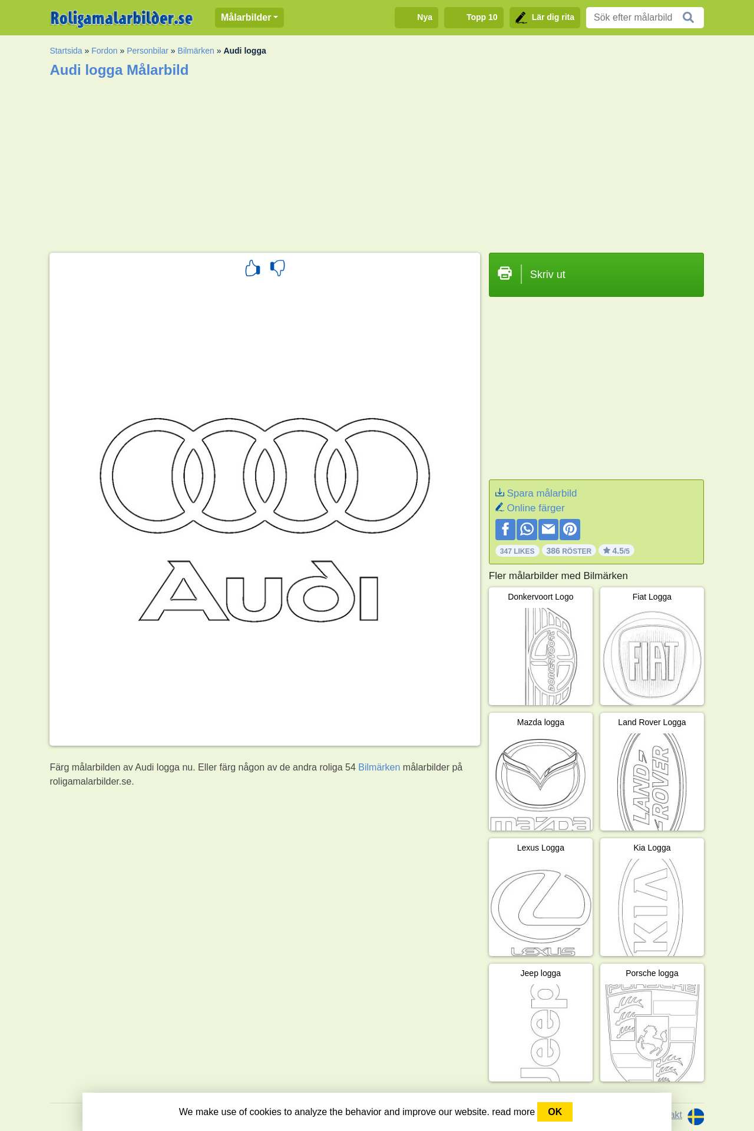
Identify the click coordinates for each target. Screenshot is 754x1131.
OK (555, 1112)
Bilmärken (196, 50)
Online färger (535, 508)
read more (513, 1112)
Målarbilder (246, 17)
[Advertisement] (376, 161)
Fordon (104, 50)
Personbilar (147, 50)
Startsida (65, 50)
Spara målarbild (542, 493)
